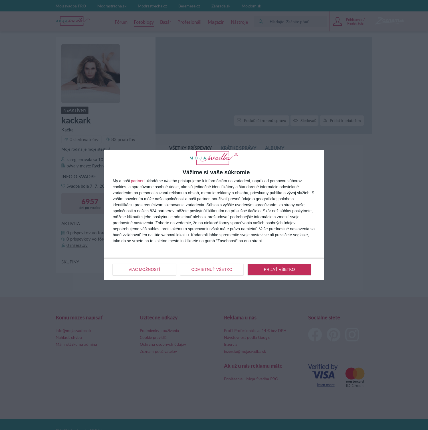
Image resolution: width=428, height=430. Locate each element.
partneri (137, 181)
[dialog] (214, 215)
